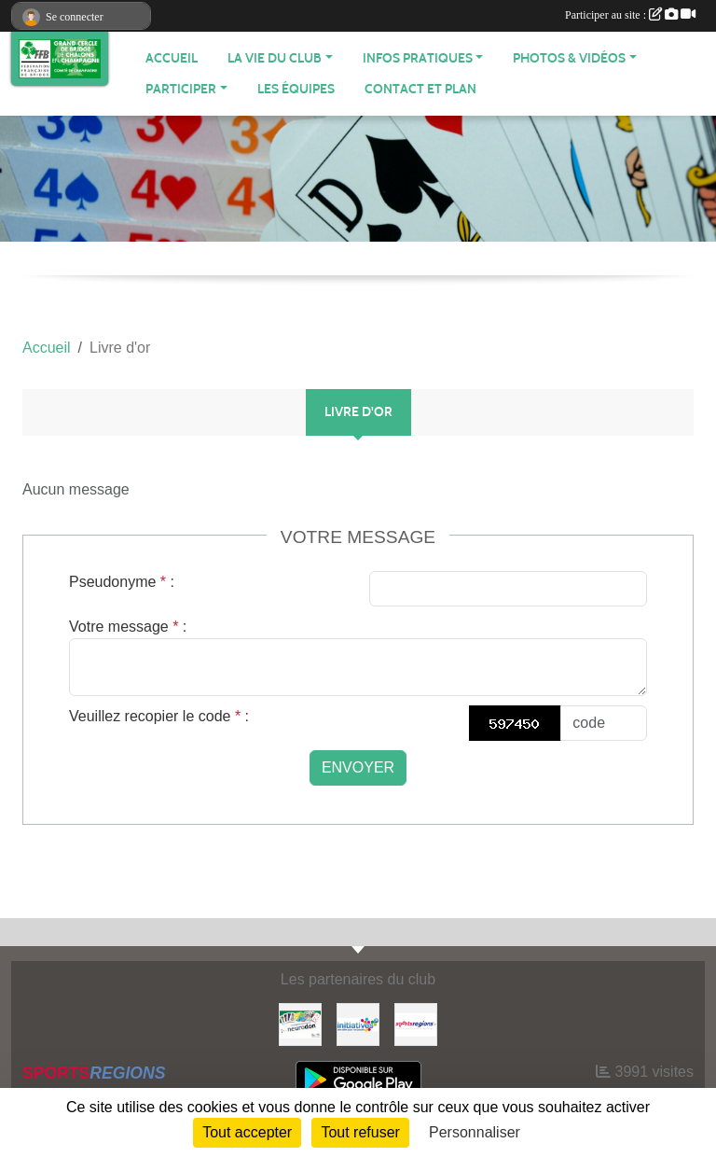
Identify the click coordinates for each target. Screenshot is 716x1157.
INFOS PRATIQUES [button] (418, 58)
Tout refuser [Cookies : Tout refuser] (360, 1132)
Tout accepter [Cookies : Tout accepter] (247, 1132)
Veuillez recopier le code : (159, 716)
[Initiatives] (358, 1023)
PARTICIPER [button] (180, 89)
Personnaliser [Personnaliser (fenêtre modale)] (474, 1132)
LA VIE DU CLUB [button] (274, 58)
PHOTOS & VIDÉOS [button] (569, 58)
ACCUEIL (171, 58)
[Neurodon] (300, 1023)
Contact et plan (420, 89)
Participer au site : (630, 14)
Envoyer (358, 767)
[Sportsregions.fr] (415, 1023)
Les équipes (296, 89)
